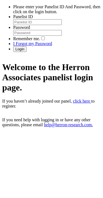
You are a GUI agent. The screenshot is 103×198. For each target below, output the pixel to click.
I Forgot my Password (32, 43)
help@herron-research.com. (68, 124)
